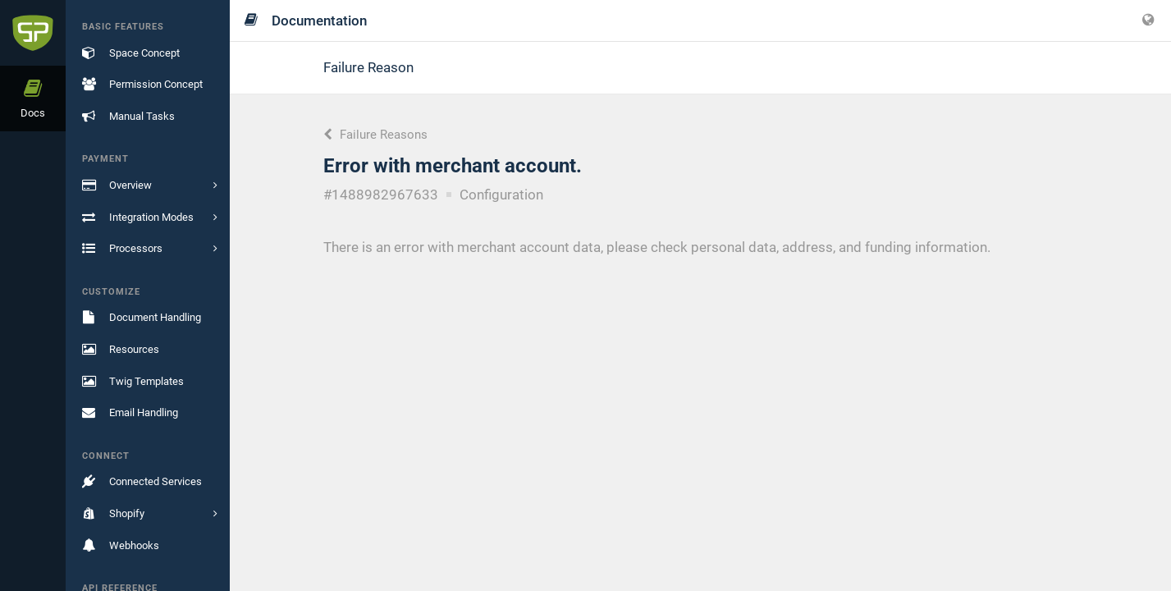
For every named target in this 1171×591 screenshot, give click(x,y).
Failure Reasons (375, 134)
